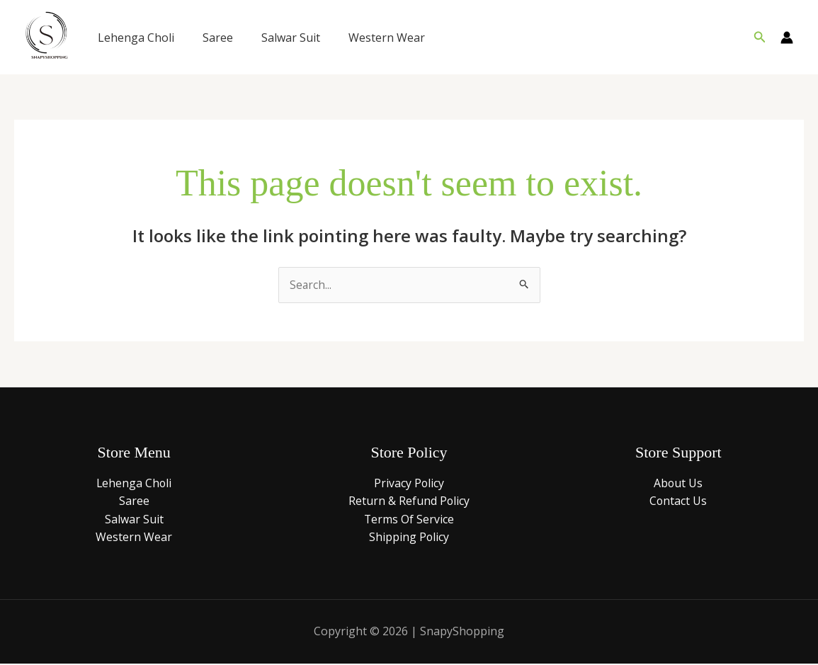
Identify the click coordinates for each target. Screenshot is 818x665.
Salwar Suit (290, 37)
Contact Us (678, 501)
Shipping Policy (408, 537)
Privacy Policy (408, 483)
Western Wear (386, 37)
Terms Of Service (408, 520)
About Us (678, 483)
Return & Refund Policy (409, 501)
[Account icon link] (786, 37)
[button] (760, 37)
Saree (218, 37)
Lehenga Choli (136, 37)
